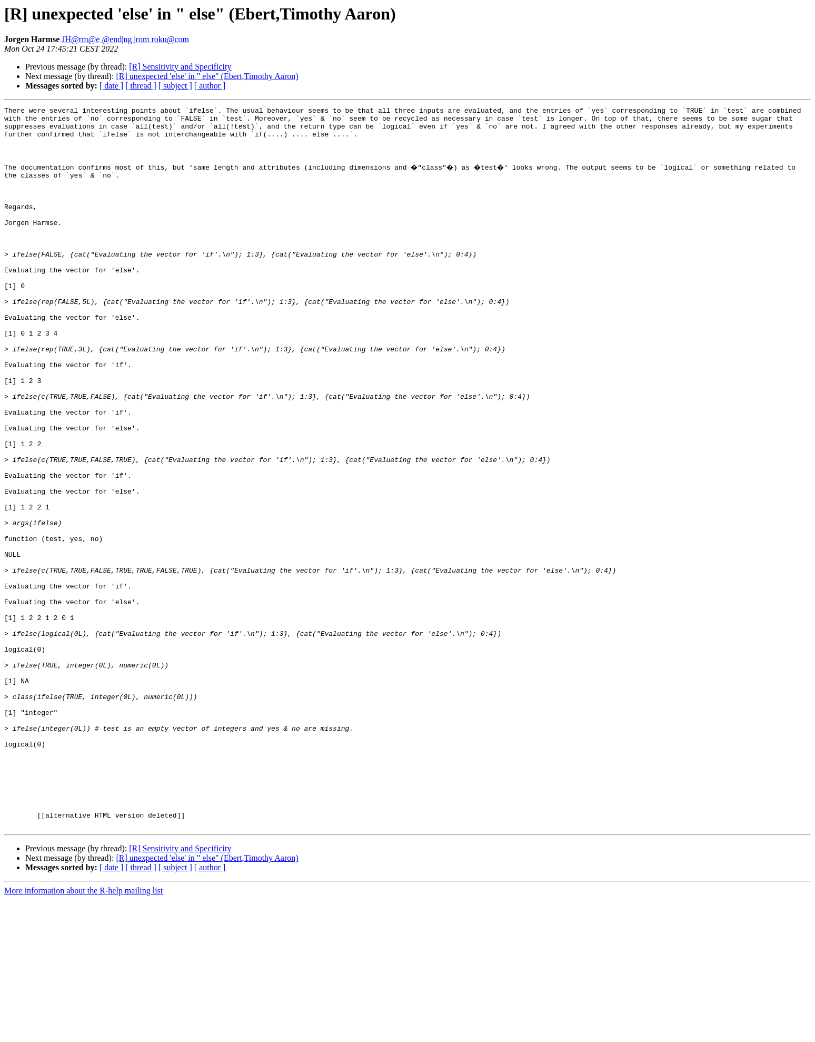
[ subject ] (175, 85)
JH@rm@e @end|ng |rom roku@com (125, 39)
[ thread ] (140, 85)
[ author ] (210, 85)
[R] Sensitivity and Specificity (180, 66)
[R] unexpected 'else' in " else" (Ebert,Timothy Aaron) (207, 76)
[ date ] (111, 85)
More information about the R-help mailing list (83, 1032)
